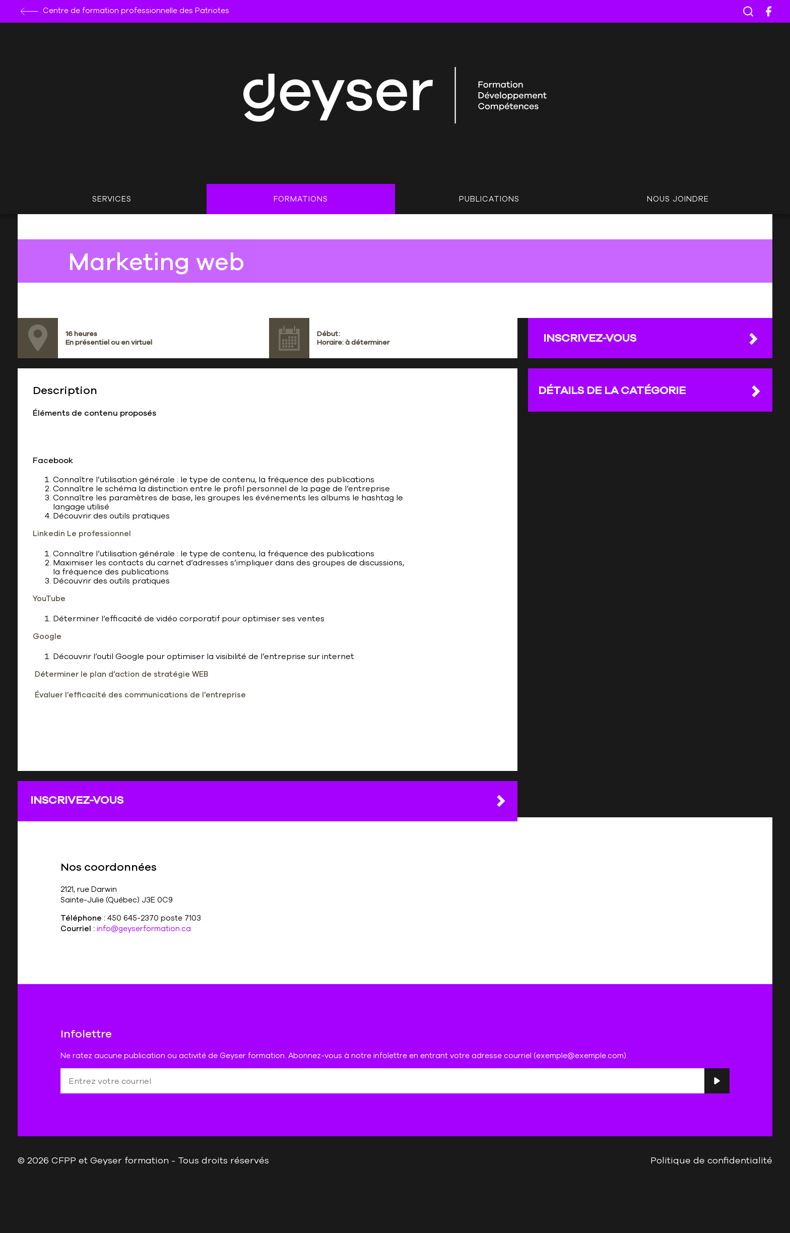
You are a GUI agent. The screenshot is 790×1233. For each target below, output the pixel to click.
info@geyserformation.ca (144, 928)
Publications (489, 198)
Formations (301, 198)
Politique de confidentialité (711, 1160)
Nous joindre (678, 198)
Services (111, 198)
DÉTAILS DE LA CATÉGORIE (650, 390)
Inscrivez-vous (268, 800)
